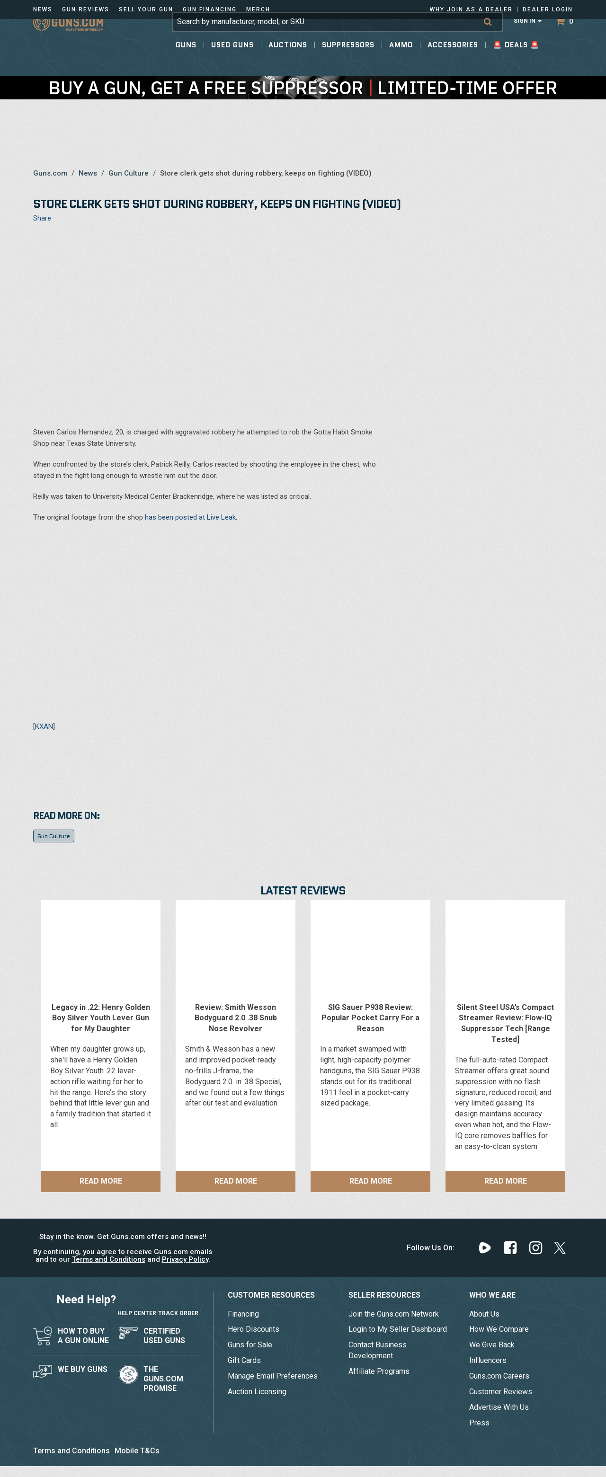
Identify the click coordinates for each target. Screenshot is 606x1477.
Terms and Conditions (108, 1259)
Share (42, 218)
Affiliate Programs (379, 1371)
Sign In (528, 38)
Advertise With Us (499, 1407)
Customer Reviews (500, 1391)
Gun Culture (128, 173)
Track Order (178, 1303)
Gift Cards (244, 1360)
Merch (258, 9)
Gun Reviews (85, 9)
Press (479, 1422)
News (43, 9)
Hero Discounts (253, 1329)
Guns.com (50, 173)
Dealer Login (548, 9)
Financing (243, 1313)
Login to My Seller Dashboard (397, 1329)
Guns (186, 61)
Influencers (488, 1360)
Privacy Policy (185, 1259)
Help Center (136, 1303)
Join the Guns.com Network (393, 1313)
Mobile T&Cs (137, 1450)
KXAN (44, 726)
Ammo (401, 61)
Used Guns (232, 61)
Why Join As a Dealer (471, 9)
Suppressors (348, 61)
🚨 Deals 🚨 (516, 61)
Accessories (453, 61)
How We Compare (499, 1329)
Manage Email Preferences (273, 1375)
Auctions (287, 61)
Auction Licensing (257, 1391)
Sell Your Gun (146, 9)
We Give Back (492, 1344)
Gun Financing (210, 9)
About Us (484, 1313)
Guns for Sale (250, 1344)
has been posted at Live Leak (190, 517)
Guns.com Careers (499, 1375)
